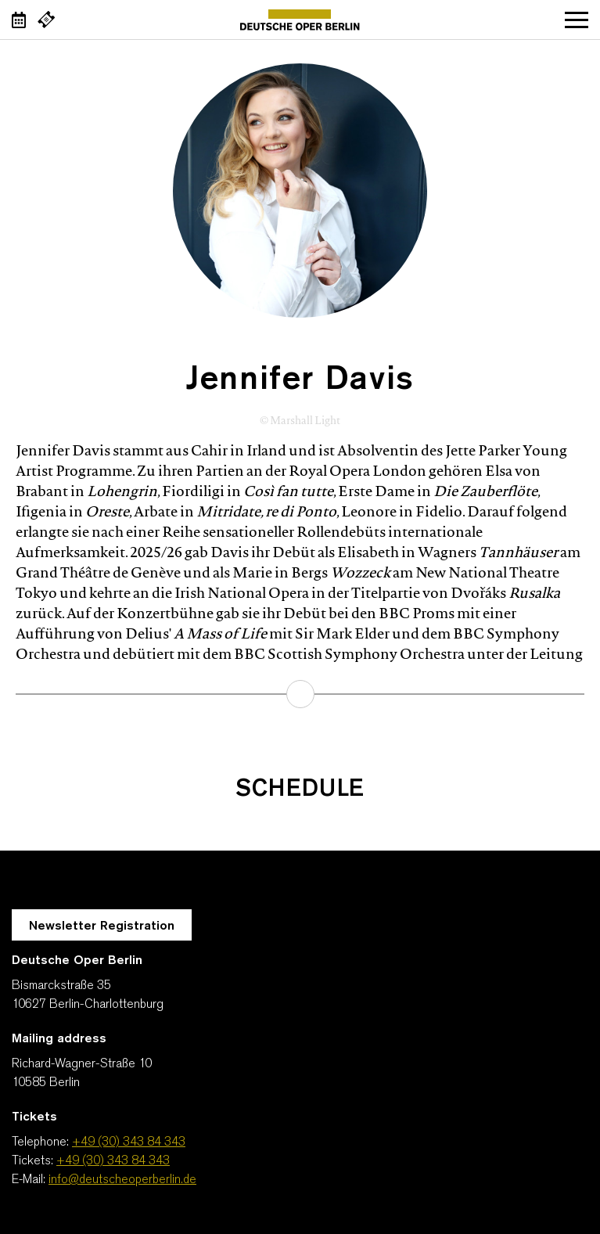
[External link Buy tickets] (46, 19)
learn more (300, 694)
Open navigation (576, 19)
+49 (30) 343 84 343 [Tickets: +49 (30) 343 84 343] (113, 1161)
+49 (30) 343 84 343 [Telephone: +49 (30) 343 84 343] (128, 1142)
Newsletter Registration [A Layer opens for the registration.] (101, 926)
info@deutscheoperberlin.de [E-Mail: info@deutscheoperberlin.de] (122, 1180)
